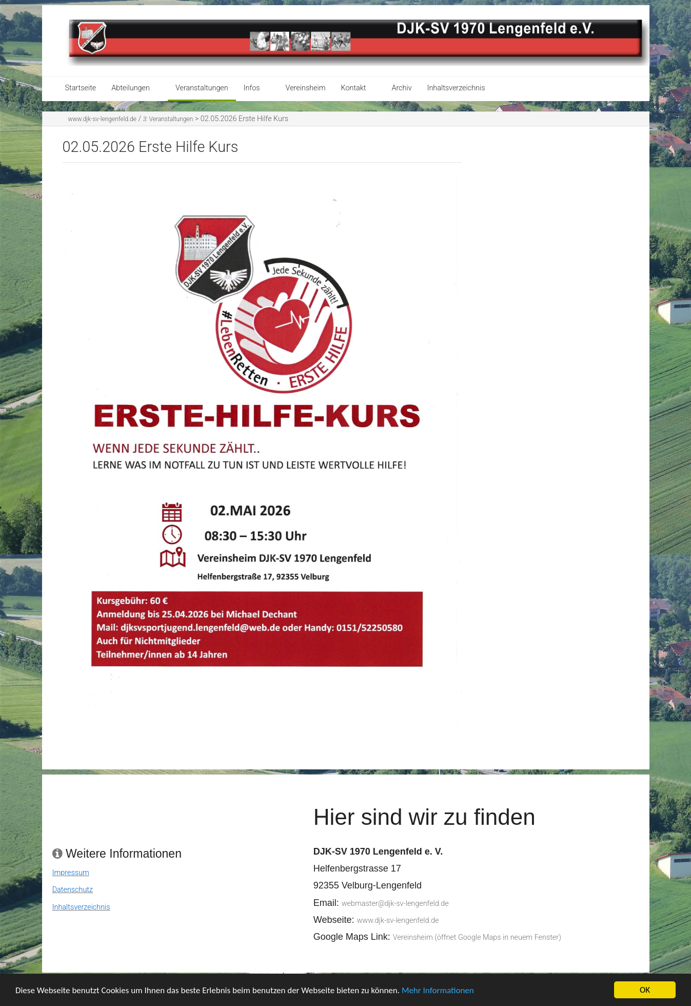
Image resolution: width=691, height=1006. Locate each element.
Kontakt (353, 88)
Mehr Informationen (438, 995)
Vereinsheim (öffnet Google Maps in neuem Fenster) (477, 937)
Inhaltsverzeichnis (456, 88)
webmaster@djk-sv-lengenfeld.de (395, 903)
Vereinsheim (306, 88)
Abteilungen (130, 88)
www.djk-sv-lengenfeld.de (102, 119)
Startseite (80, 88)
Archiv (401, 88)
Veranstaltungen (201, 88)
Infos (252, 88)
